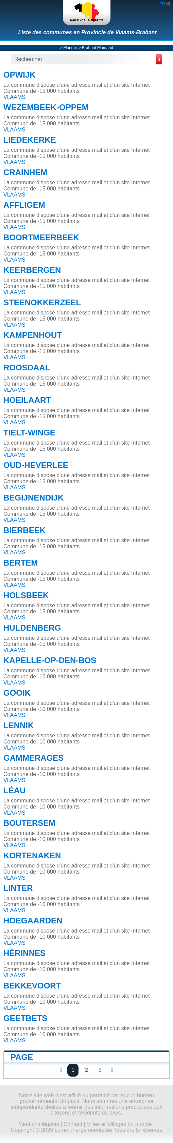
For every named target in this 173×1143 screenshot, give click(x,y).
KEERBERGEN (32, 269)
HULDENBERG (32, 627)
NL (168, 4)
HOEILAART (27, 400)
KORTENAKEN (32, 855)
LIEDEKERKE (29, 139)
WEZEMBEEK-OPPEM (46, 107)
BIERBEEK (24, 530)
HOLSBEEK (26, 595)
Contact (73, 1124)
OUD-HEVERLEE (35, 465)
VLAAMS (14, 97)
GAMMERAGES (33, 757)
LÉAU (14, 790)
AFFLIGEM (24, 204)
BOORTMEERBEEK (41, 237)
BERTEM (20, 562)
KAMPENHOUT (32, 335)
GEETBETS (25, 1018)
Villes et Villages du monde (119, 1124)
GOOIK (17, 692)
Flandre (70, 47)
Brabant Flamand (97, 47)
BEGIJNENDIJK (33, 497)
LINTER (18, 888)
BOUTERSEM (29, 823)
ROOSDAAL (26, 367)
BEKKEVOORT (32, 985)
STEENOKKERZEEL (42, 302)
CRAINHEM (25, 172)
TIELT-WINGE (29, 432)
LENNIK (18, 725)
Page (22, 1057)
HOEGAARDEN (32, 920)
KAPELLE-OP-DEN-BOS (49, 660)
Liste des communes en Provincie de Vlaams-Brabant (87, 32)
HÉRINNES (24, 953)
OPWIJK (19, 74)
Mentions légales (38, 1124)
